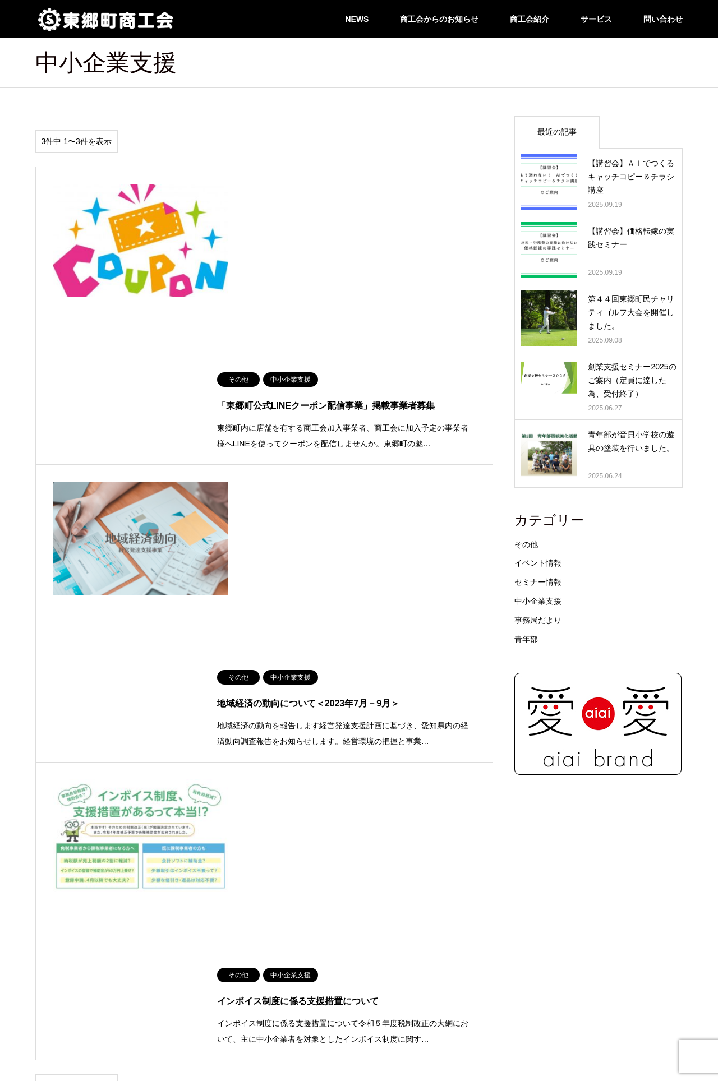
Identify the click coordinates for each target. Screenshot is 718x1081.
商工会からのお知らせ (439, 19)
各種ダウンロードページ (610, 911)
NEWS (357, 19)
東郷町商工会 (359, 1044)
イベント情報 (537, 562)
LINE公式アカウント (66, 944)
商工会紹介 (529, 19)
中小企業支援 (537, 601)
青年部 (526, 639)
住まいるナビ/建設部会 (69, 895)
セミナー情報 (537, 582)
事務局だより (537, 620)
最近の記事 (557, 131)
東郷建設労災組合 (600, 927)
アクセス (48, 911)
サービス (596, 19)
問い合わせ (663, 19)
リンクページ (593, 895)
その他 (526, 544)
